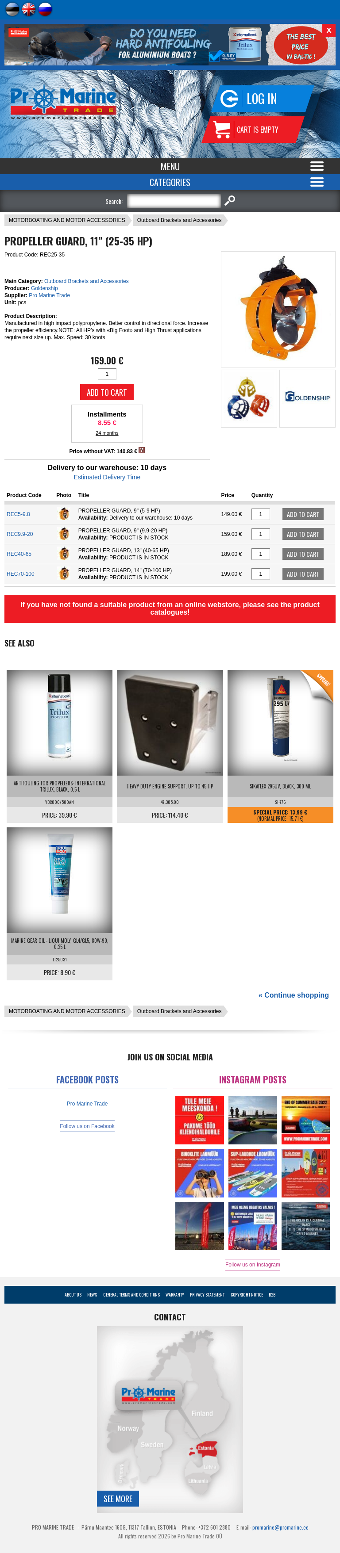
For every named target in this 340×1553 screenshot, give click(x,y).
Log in (262, 98)
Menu (170, 166)
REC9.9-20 (20, 534)
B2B (272, 1294)
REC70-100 (21, 574)
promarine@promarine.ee (280, 1527)
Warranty (175, 1294)
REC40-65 (19, 554)
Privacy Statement (207, 1294)
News (92, 1294)
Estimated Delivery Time (106, 477)
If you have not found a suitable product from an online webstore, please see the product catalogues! (170, 608)
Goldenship (44, 288)
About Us (73, 1294)
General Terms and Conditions (131, 1294)
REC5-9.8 (18, 514)
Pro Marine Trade (49, 295)
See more (118, 1498)
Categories (170, 182)
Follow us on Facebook (87, 1126)
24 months (107, 433)
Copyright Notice (247, 1294)
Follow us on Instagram (252, 1265)
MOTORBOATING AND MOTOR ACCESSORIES (67, 220)
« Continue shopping (294, 995)
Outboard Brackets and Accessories (179, 220)
